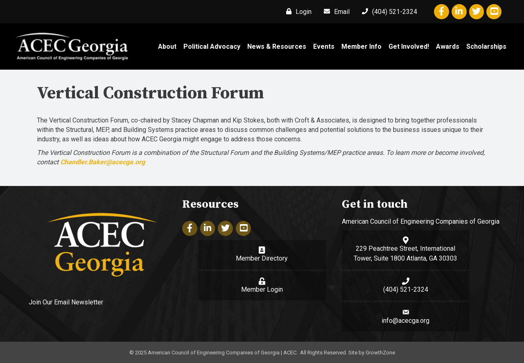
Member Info (361, 46)
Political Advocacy (211, 46)
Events (323, 46)
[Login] (297, 11)
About (167, 46)
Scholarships (486, 46)
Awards (447, 46)
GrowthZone (380, 352)
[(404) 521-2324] (387, 11)
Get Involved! (408, 46)
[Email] (335, 11)
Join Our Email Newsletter (66, 302)
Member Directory (262, 258)
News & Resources (276, 46)
